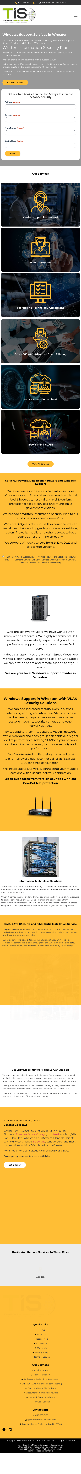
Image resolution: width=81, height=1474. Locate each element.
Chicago (41, 1144)
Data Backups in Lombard (40, 399)
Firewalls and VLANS (40, 444)
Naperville (39, 1152)
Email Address (14, 141)
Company (12, 115)
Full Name (12, 102)
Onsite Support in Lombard (40, 217)
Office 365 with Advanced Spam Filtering (41, 354)
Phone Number (14, 128)
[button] (76, 15)
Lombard (53, 1144)
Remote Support (40, 262)
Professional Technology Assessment (40, 307)
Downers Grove (25, 1144)
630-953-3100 (60, 1161)
